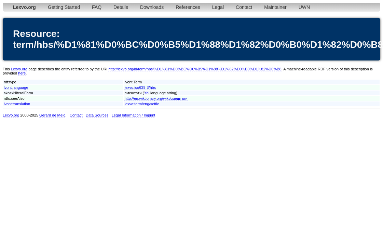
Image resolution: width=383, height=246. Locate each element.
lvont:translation (17, 104)
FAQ (96, 7)
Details (120, 7)
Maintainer (275, 7)
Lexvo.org (19, 69)
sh (147, 93)
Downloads (152, 7)
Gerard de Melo (52, 115)
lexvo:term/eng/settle (141, 104)
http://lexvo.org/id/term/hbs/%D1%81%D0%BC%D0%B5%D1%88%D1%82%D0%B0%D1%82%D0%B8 (194, 69)
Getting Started (64, 7)
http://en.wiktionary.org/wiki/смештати (155, 98)
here (22, 73)
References (188, 7)
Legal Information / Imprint (133, 115)
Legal (218, 7)
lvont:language (16, 87)
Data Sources (97, 115)
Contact (244, 7)
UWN (304, 7)
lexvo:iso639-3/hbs (140, 87)
